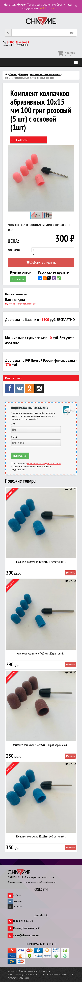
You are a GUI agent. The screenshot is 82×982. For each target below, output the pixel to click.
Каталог (13, 74)
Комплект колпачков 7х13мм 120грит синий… (41, 653)
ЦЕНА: (13, 241)
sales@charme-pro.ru (26, 935)
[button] (71, 148)
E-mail (14, 437)
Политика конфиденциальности (21, 974)
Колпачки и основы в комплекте (45, 74)
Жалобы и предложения (60, 974)
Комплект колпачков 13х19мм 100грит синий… (41, 836)
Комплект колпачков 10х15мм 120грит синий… (41, 562)
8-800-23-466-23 (18, 42)
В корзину (70, 573)
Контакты (43, 971)
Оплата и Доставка (27, 971)
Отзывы (42, 974)
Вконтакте (15, 900)
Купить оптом (18, 279)
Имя (13, 424)
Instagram (15, 906)
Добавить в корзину (41, 262)
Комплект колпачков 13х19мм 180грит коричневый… (41, 745)
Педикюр (23, 74)
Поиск (71, 33)
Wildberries (47, 8)
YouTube (14, 895)
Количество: (14, 249)
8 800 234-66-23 (23, 921)
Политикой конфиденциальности (44, 463)
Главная (11, 971)
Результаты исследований (18, 977)
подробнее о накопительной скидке (21, 303)
